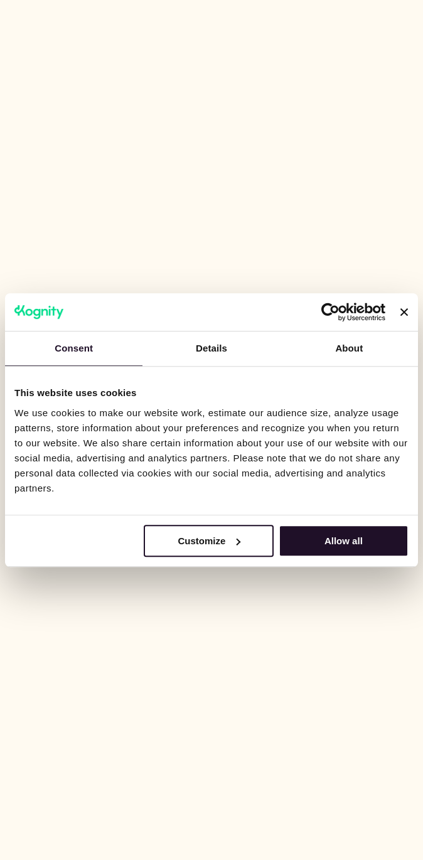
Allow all (343, 540)
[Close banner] (404, 312)
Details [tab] (211, 348)
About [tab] (349, 348)
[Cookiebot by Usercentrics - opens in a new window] (330, 312)
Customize (209, 540)
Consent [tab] (74, 348)
